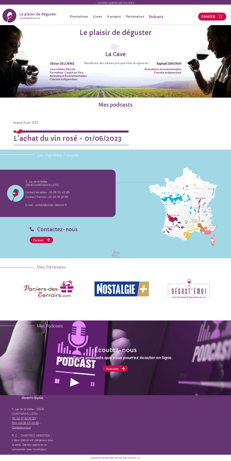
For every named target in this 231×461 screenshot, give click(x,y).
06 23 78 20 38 (58, 196)
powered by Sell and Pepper (103, 458)
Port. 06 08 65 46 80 (25, 422)
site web (118, 458)
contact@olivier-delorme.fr (51, 204)
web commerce (129, 458)
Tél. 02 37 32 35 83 (24, 418)
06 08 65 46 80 (59, 192)
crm (138, 458)
